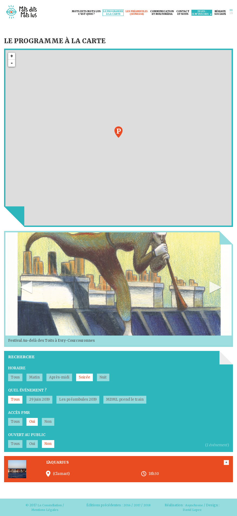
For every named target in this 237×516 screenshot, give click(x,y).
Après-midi (59, 377)
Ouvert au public (26, 435)
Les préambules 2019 (78, 399)
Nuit (103, 377)
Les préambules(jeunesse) (137, 12)
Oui (32, 421)
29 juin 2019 (39, 399)
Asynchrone (194, 505)
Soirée (84, 377)
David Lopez (192, 510)
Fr (231, 10)
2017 (141, 505)
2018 (118, 510)
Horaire (16, 368)
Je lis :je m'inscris (202, 12)
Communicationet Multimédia (162, 12)
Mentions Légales (44, 510)
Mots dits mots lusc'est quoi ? (86, 12)
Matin (34, 377)
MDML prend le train (125, 399)
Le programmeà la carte (113, 12)
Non (48, 421)
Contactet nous (182, 12)
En (231, 13)
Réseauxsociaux (220, 12)
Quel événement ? (27, 390)
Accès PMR (19, 412)
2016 (131, 505)
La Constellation (50, 505)
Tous (15, 377)
